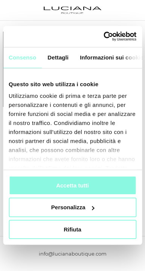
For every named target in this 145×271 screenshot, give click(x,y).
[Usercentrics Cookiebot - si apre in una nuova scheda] (104, 36)
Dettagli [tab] (58, 57)
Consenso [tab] (22, 57)
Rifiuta (72, 229)
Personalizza (73, 207)
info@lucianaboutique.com (73, 254)
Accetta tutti (72, 185)
